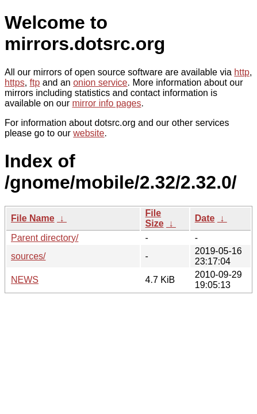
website (88, 133)
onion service (100, 82)
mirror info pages (106, 103)
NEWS (25, 280)
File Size (154, 218)
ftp (35, 82)
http (242, 72)
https (15, 82)
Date (205, 218)
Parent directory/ (44, 238)
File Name (33, 218)
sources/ (28, 256)
